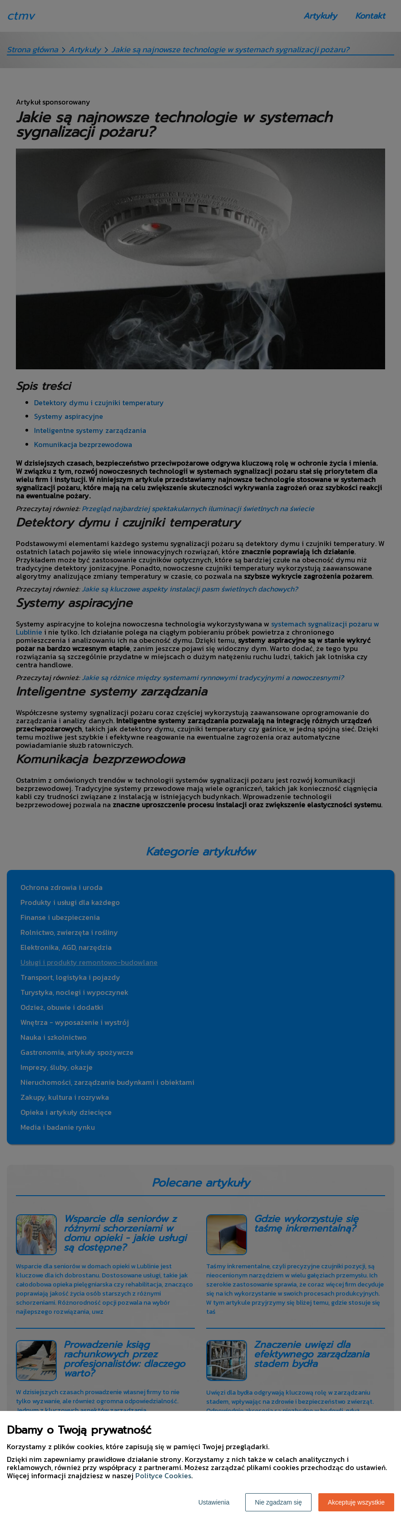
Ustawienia (213, 1502)
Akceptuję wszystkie (356, 1502)
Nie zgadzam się (278, 1502)
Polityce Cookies (163, 1475)
